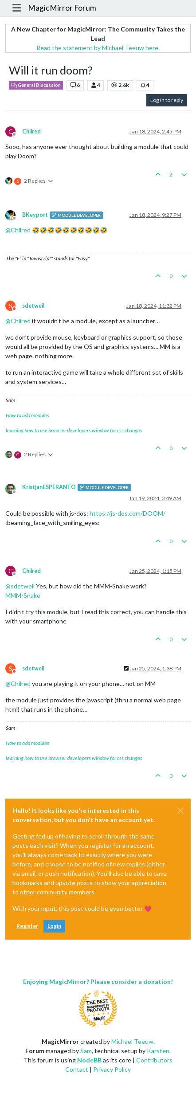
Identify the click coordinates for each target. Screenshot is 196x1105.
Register (27, 926)
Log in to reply (166, 100)
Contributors (154, 1060)
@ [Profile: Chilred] (18, 230)
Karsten (158, 1050)
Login (54, 926)
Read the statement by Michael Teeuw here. (98, 47)
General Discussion (36, 85)
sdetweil (33, 305)
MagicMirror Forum (62, 7)
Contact (76, 1069)
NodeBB (89, 1060)
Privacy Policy (112, 1069)
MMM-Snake (22, 595)
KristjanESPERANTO (49, 487)
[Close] (180, 811)
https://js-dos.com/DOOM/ (127, 513)
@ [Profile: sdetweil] (20, 586)
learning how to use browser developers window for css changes (74, 430)
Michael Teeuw (132, 1041)
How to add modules (27, 415)
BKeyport (35, 215)
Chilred (31, 131)
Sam (86, 1050)
